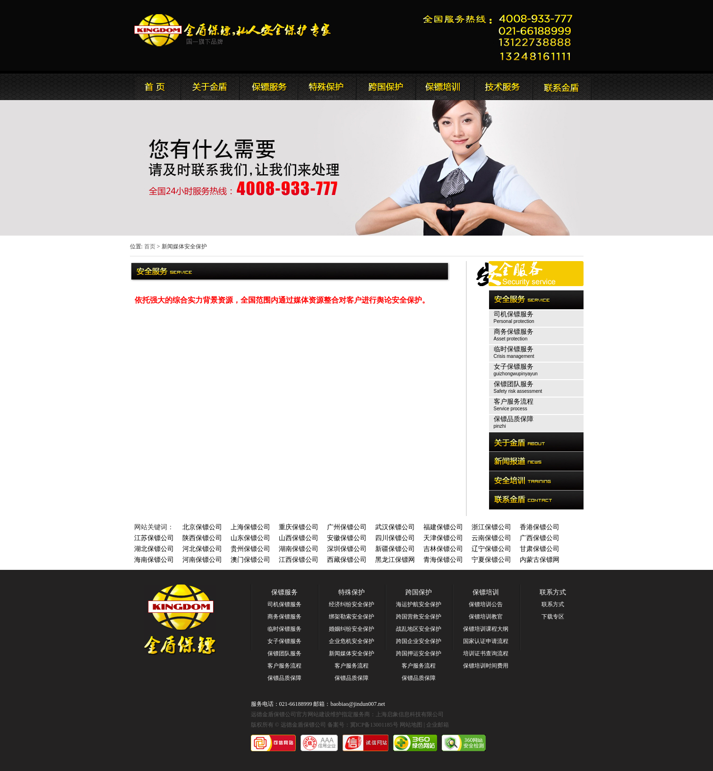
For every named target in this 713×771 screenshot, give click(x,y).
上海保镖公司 (250, 527)
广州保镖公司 (347, 527)
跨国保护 (418, 592)
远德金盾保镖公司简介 (209, 87)
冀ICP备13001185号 (374, 724)
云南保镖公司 (491, 538)
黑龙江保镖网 (395, 559)
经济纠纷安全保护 (351, 604)
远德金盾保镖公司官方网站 (233, 30)
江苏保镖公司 (154, 538)
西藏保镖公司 (347, 559)
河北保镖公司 (202, 548)
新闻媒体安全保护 (351, 653)
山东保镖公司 (250, 538)
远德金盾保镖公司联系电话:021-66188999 (501, 35)
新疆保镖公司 (395, 548)
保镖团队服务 (284, 653)
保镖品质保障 (284, 678)
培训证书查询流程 (485, 653)
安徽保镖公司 (347, 538)
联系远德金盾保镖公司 (444, 87)
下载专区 (552, 616)
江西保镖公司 (298, 559)
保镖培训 (485, 592)
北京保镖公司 (202, 527)
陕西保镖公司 (202, 538)
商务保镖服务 (284, 616)
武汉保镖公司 (395, 527)
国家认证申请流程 (485, 641)
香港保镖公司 (539, 527)
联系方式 (553, 592)
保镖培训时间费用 (485, 665)
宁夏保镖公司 (491, 559)
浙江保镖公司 (491, 527)
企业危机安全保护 (351, 641)
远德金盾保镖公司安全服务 (327, 87)
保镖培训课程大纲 (485, 629)
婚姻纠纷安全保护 (351, 629)
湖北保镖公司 (154, 548)
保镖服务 (284, 592)
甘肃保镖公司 (539, 548)
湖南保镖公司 (298, 548)
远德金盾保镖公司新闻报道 (268, 87)
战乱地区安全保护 (418, 629)
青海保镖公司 (443, 559)
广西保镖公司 (539, 538)
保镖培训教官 (486, 616)
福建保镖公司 (443, 527)
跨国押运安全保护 (418, 653)
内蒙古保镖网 (539, 559)
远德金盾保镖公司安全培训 (385, 87)
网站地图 (411, 724)
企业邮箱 (437, 724)
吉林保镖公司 (443, 548)
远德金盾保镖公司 (151, 87)
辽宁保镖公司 (491, 548)
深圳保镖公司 (347, 548)
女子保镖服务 (284, 641)
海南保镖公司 (154, 559)
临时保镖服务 (284, 629)
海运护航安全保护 (418, 604)
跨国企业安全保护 (418, 641)
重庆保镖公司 (298, 527)
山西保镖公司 (298, 538)
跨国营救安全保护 (418, 616)
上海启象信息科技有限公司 (410, 714)
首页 (149, 246)
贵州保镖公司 (250, 548)
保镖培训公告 (486, 604)
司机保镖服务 (284, 604)
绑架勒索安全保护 (351, 616)
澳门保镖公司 (250, 559)
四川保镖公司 (395, 538)
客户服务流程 (284, 665)
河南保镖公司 (202, 559)
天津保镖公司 (443, 538)
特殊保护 (351, 592)
